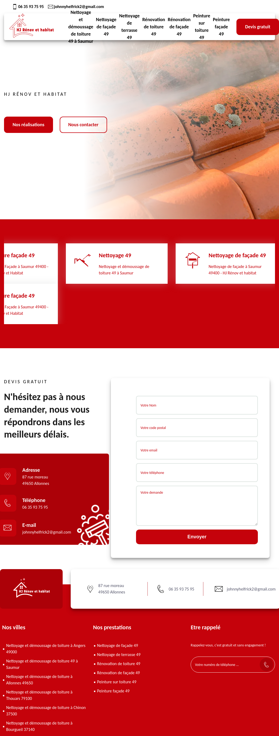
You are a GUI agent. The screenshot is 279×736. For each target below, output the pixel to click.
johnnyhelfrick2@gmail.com (76, 6)
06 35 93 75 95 (28, 6)
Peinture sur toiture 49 (201, 26)
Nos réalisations (28, 125)
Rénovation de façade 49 (179, 27)
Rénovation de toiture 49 (153, 27)
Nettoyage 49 (115, 255)
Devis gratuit (257, 27)
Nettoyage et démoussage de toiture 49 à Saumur (80, 26)
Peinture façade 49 (221, 27)
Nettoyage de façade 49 (106, 27)
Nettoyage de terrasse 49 (129, 26)
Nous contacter (83, 125)
